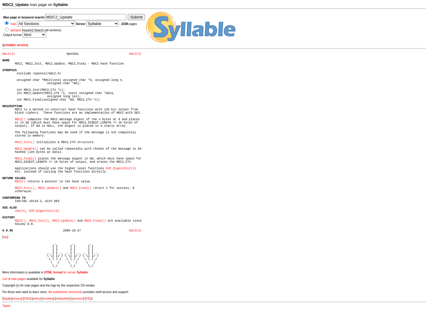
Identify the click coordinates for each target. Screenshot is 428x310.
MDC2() (20, 119)
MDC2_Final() (25, 158)
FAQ (89, 298)
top (5, 237)
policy (37, 298)
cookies (48, 298)
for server (66, 272)
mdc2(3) (8, 54)
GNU (27, 298)
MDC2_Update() (26, 149)
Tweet (6, 306)
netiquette (62, 298)
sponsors (77, 298)
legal (6, 298)
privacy (16, 298)
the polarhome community (65, 292)
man (13, 24)
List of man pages (14, 279)
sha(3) (20, 211)
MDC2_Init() (24, 142)
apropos (15, 30)
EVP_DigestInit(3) (121, 168)
